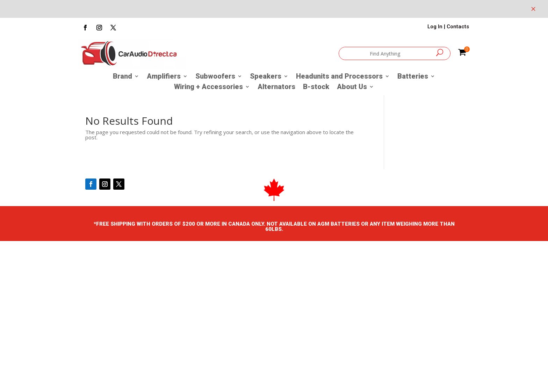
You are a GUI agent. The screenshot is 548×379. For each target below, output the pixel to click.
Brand (122, 77)
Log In (434, 26)
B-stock (316, 87)
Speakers (265, 77)
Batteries (412, 77)
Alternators (276, 87)
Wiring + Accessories (208, 87)
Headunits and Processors (339, 77)
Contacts (458, 26)
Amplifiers (164, 77)
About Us (352, 87)
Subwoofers (215, 77)
